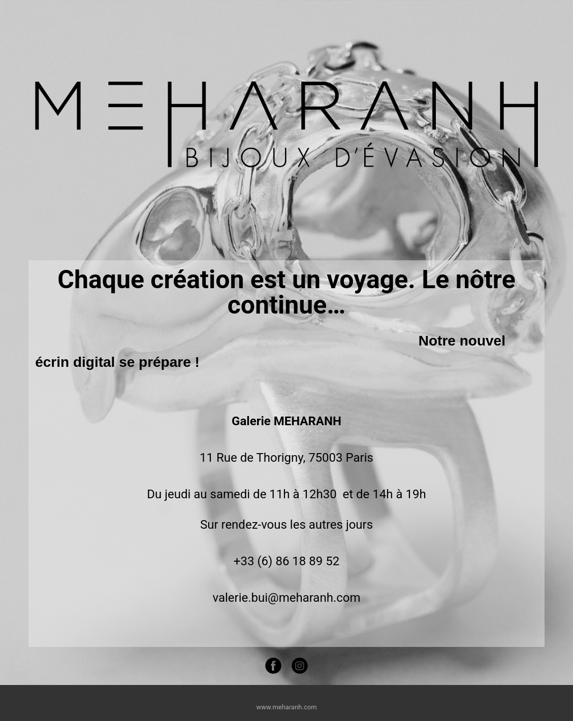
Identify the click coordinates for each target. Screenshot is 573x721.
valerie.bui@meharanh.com (286, 598)
